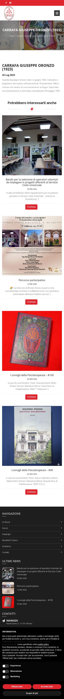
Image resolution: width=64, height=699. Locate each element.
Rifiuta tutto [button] (17, 686)
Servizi (5, 528)
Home (12, 36)
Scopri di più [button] (32, 693)
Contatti (5, 552)
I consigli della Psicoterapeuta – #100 (35, 600)
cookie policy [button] (43, 644)
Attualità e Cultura (10, 540)
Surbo (20, 36)
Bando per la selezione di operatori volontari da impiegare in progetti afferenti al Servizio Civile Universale (39, 571)
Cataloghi (6, 534)
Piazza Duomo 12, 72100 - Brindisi (19, 624)
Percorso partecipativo (28, 586)
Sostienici (6, 546)
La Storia (6, 522)
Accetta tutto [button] (47, 686)
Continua (31, 207)
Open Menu (57, 13)
